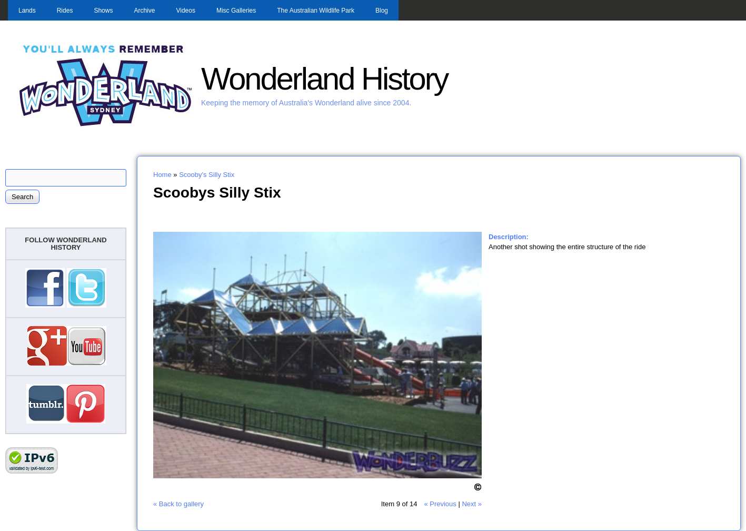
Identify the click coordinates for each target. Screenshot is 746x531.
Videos (185, 10)
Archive (144, 10)
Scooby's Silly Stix (206, 175)
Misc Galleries (236, 10)
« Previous (440, 504)
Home (162, 175)
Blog (381, 10)
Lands (27, 10)
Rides (65, 10)
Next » (472, 504)
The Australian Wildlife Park (315, 10)
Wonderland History (324, 78)
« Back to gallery (178, 504)
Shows (103, 10)
